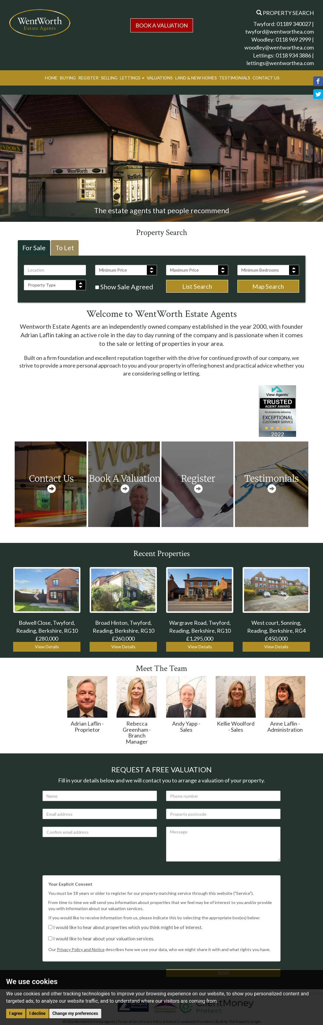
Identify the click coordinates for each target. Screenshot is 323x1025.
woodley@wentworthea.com (279, 47)
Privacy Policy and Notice (81, 949)
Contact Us (266, 77)
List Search (197, 286)
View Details (47, 646)
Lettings (132, 77)
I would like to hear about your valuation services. (101, 938)
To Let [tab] (64, 248)
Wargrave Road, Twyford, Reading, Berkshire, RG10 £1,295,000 (200, 630)
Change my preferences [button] (75, 1013)
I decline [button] (37, 1013)
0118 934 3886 (293, 55)
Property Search (285, 12)
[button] (35, 594)
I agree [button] (15, 1013)
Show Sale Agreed (124, 287)
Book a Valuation (162, 25)
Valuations (160, 77)
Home (51, 77)
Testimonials (234, 77)
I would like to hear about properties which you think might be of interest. (125, 927)
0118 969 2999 (293, 39)
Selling (109, 77)
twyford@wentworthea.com (279, 31)
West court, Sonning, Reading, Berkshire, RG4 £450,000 (276, 630)
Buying (68, 77)
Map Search (268, 286)
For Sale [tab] (34, 248)
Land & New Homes (196, 77)
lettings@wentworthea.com (280, 63)
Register (88, 77)
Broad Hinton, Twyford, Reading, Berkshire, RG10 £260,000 (123, 630)
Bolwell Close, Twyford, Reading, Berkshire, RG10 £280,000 (47, 630)
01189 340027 (294, 23)
